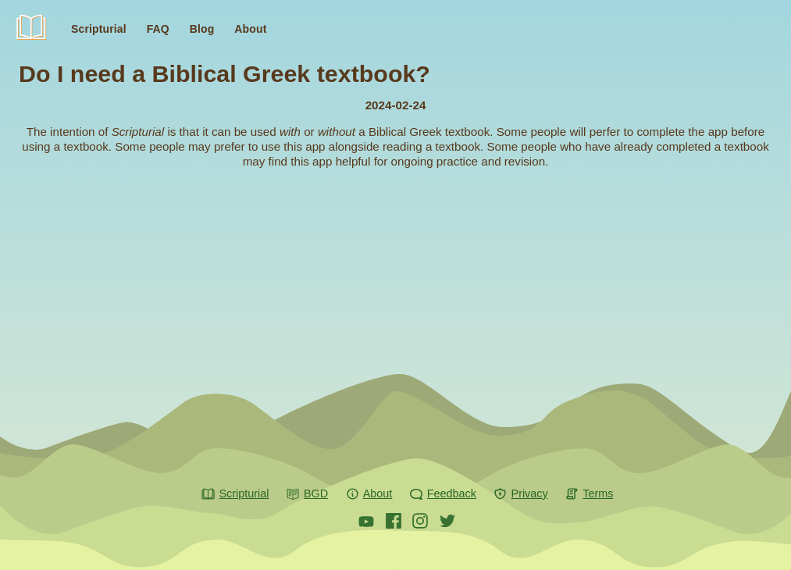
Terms (589, 494)
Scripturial (38, 32)
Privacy (520, 494)
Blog (202, 29)
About (250, 29)
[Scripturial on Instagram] (420, 521)
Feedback (442, 494)
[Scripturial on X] (447, 521)
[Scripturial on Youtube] (366, 521)
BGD (307, 494)
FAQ (158, 29)
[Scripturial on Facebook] (393, 521)
